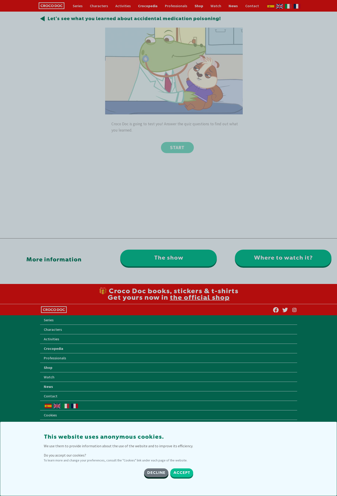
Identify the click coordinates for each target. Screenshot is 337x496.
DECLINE (156, 473)
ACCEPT (181, 473)
